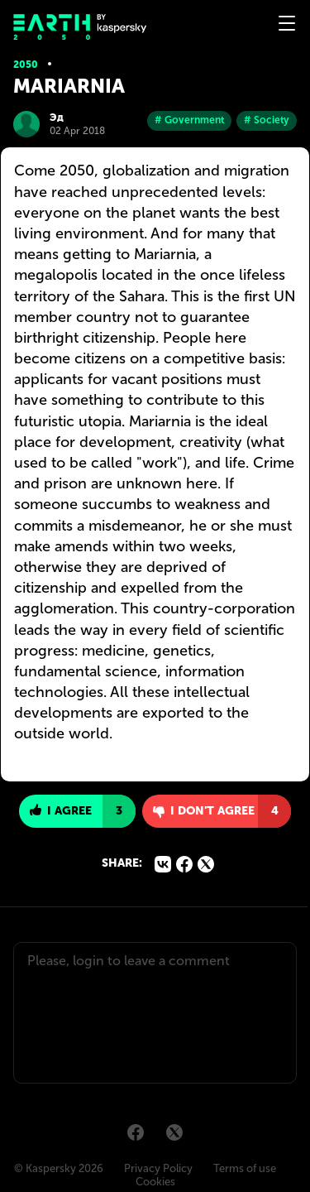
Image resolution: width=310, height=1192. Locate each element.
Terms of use (244, 1168)
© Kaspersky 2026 (58, 1168)
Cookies (155, 1181)
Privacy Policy (158, 1168)
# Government (189, 120)
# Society (266, 120)
